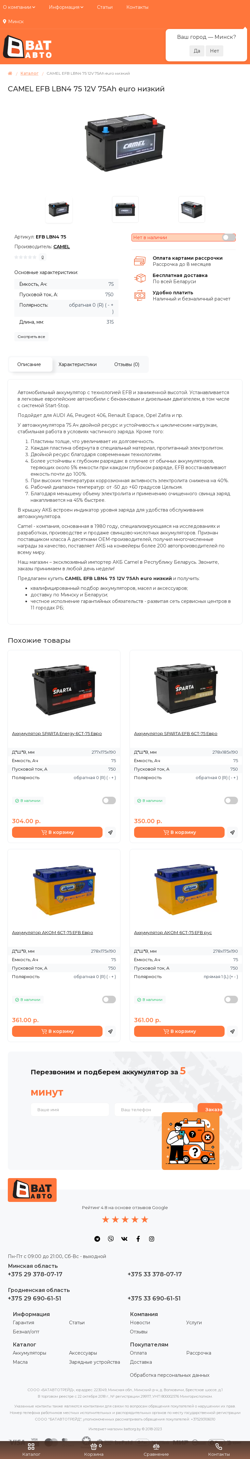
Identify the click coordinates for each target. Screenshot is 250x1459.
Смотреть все (31, 336)
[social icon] (97, 1238)
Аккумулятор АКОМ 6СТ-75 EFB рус (173, 932)
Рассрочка (198, 1353)
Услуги (194, 1323)
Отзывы (138, 1332)
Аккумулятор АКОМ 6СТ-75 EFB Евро (52, 932)
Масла (20, 1362)
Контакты (137, 7)
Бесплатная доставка (180, 275)
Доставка (141, 1362)
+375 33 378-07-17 (155, 1274)
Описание (29, 364)
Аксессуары (83, 1353)
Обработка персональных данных (169, 1375)
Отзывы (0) (126, 364)
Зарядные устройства (94, 1362)
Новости (140, 1323)
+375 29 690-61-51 (34, 1298)
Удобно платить (173, 293)
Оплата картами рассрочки (188, 258)
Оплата (138, 1353)
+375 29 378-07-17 (35, 1274)
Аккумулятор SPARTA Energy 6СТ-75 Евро (57, 733)
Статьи (105, 7)
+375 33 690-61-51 (154, 1298)
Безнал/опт (26, 1332)
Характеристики (78, 364)
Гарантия (23, 1323)
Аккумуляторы (29, 1353)
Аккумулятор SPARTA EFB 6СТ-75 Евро (175, 733)
